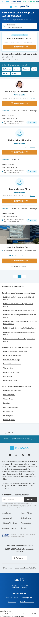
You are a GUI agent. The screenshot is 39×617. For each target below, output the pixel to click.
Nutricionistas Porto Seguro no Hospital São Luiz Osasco (19, 316)
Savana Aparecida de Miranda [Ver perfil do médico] (19, 91)
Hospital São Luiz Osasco (19, 38)
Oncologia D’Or (27, 598)
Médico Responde (29, 2)
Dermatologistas (9, 420)
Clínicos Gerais (8, 399)
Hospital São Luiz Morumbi (12, 364)
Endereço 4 (34, 111)
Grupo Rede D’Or (30, 568)
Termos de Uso (26, 523)
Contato (24, 528)
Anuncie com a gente (9, 528)
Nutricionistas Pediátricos (12, 391)
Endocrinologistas (9, 395)
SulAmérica (7, 69)
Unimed (16, 69)
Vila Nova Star (8, 368)
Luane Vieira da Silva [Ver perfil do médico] (19, 189)
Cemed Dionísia (8, 116)
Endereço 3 (24, 111)
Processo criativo (7, 518)
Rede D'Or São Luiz (12, 598)
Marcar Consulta (15, 431)
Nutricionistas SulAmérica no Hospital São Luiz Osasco (19, 298)
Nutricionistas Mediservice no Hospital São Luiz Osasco (19, 333)
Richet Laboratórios (27, 602)
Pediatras (6, 403)
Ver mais (16, 73)
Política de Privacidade (9, 523)
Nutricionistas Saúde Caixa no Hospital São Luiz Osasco (19, 340)
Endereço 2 (15, 111)
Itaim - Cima (7, 376)
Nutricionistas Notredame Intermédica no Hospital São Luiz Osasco (20, 322)
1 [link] (19, 276)
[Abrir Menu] (3, 6)
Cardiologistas (8, 411)
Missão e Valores (26, 513)
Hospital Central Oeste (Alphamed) (15, 351)
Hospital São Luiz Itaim (11, 372)
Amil (34, 69)
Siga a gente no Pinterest (29, 455)
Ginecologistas (8, 416)
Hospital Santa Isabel (10, 381)
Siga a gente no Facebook (23, 455)
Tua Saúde (5, 2)
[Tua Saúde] (19, 448)
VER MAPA (32, 122)
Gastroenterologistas (10, 407)
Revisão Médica (26, 518)
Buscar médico (16, 2)
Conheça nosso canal (10, 455)
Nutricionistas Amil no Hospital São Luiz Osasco (19, 310)
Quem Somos (6, 513)
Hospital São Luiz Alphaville (12, 355)
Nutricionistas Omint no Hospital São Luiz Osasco (19, 328)
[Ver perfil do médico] (19, 84)
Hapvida (5, 73)
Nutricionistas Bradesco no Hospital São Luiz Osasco (18, 305)
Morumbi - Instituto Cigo (11, 360)
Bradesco (26, 69)
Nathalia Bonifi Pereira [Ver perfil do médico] (19, 140)
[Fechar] (36, 65)
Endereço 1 (5, 111)
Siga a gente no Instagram (16, 455)
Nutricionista (26, 431)
